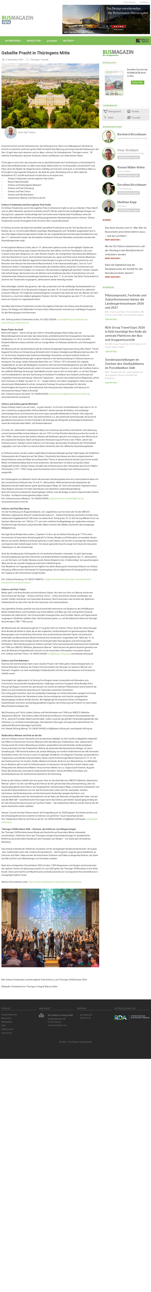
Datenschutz (7, 1029)
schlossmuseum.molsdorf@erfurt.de (66, 498)
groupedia (53, 40)
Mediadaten (144, 2)
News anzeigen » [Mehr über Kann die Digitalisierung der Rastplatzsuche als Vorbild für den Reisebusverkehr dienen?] (113, 277)
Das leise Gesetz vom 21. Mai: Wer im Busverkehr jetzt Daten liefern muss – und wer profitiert (125, 231)
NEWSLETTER (35, 40)
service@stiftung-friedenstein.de (72, 319)
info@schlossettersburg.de (56, 579)
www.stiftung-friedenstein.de (15, 323)
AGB (3, 1025)
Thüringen (35, 59)
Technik (133, 111)
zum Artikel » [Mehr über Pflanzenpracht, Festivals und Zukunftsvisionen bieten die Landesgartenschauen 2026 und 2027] (111, 319)
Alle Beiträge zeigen (128, 157)
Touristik (44, 59)
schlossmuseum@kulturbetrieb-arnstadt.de (69, 394)
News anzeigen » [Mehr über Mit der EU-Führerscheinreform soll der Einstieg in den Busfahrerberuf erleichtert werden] (113, 258)
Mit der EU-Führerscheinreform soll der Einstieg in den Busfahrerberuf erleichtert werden (125, 250)
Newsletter (6, 1018)
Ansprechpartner (130, 2)
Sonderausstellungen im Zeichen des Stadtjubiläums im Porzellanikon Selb (124, 364)
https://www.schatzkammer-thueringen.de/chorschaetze (55, 882)
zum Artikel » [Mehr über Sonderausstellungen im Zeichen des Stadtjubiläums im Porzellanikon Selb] (111, 383)
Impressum (6, 1033)
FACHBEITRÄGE (14, 40)
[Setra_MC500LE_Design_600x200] (106, 19)
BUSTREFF (70, 40)
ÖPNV (108, 117)
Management (112, 111)
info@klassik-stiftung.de (59, 654)
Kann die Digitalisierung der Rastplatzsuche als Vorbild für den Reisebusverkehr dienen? (124, 269)
